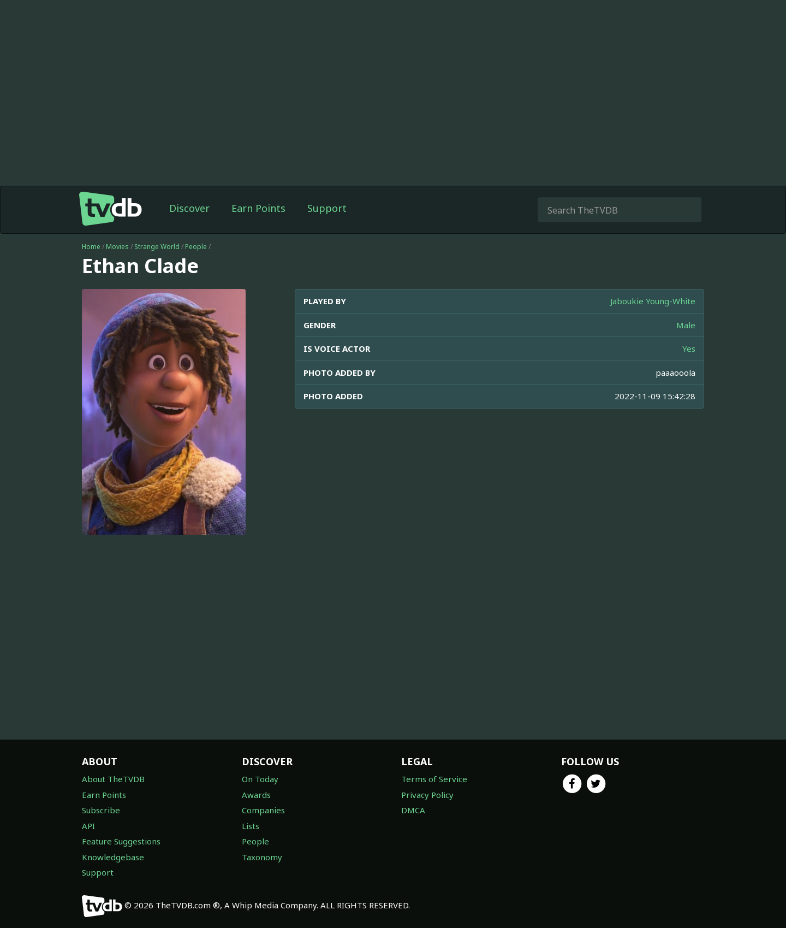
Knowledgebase (113, 857)
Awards (256, 794)
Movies (117, 246)
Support (327, 208)
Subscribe (101, 810)
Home (91, 246)
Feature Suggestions (121, 841)
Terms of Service (434, 778)
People (196, 246)
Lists (250, 825)
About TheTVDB (113, 778)
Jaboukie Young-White (652, 300)
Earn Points (258, 208)
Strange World (157, 246)
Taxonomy (262, 857)
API (88, 825)
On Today (260, 778)
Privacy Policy (427, 794)
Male (685, 325)
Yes (688, 348)
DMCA (413, 810)
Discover (189, 208)
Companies (263, 810)
